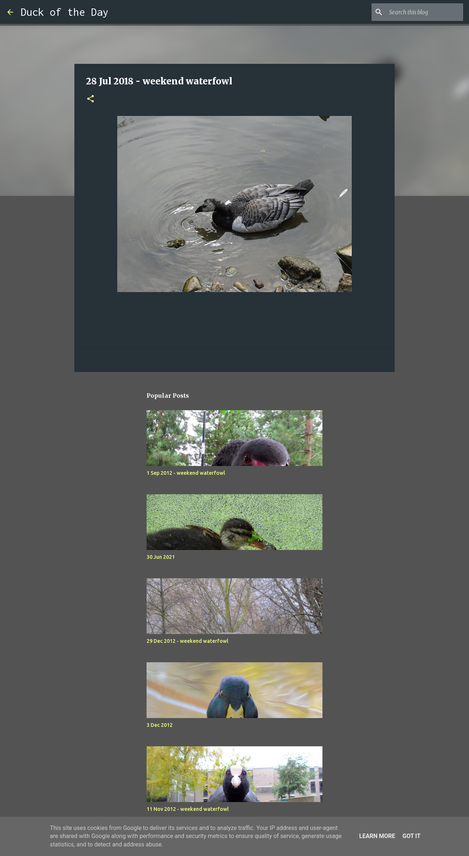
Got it (411, 836)
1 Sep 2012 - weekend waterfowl (186, 473)
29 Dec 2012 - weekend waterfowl (187, 641)
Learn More (377, 836)
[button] (90, 99)
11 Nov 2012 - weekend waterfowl (188, 809)
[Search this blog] (424, 12)
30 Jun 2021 (161, 557)
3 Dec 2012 (160, 725)
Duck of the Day (64, 12)
